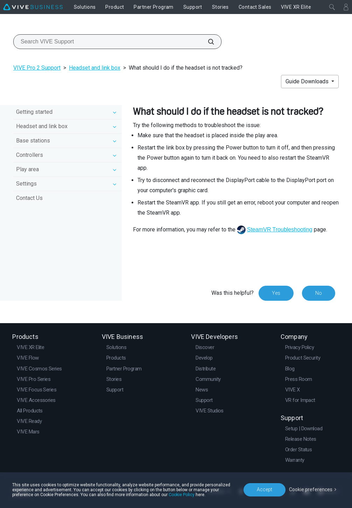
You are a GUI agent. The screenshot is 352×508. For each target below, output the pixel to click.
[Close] (332, 7)
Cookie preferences (310, 489)
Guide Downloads (308, 81)
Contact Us (29, 198)
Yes (276, 293)
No (318, 293)
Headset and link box (94, 67)
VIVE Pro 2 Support (37, 67)
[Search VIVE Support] (207, 42)
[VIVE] (33, 7)
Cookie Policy (182, 494)
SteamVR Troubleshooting (279, 229)
